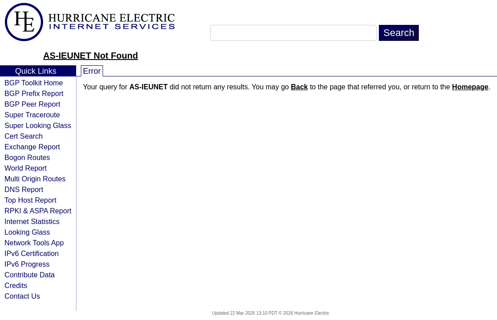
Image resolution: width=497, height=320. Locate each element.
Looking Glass (27, 232)
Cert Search (23, 136)
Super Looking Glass (37, 125)
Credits (15, 285)
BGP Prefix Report (34, 93)
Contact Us (22, 296)
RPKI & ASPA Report (38, 211)
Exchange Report (32, 147)
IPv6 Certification (31, 253)
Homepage (470, 87)
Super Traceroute (32, 115)
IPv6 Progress (27, 264)
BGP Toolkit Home (33, 83)
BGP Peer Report (32, 104)
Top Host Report (30, 200)
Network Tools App (34, 243)
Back (299, 87)
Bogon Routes (27, 157)
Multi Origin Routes (35, 179)
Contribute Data (29, 275)
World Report (25, 168)
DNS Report (23, 189)
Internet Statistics (32, 221)
